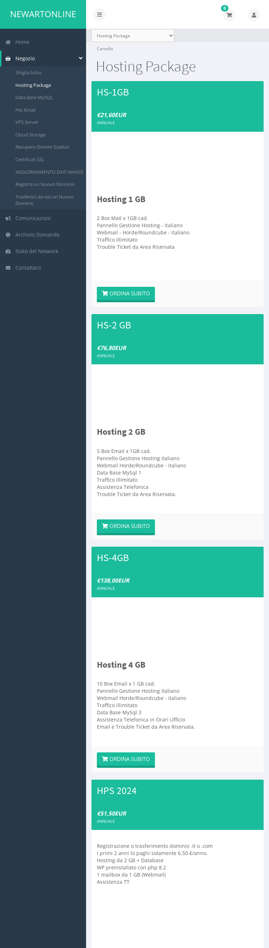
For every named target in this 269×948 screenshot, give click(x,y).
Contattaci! (23, 267)
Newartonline (43, 14)
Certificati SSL (29, 159)
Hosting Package (33, 85)
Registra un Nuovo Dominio (45, 184)
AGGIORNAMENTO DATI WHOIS (49, 172)
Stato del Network (31, 251)
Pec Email (25, 110)
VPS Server (26, 122)
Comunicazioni (28, 218)
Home (17, 41)
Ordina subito (126, 293)
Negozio (20, 58)
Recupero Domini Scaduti (42, 147)
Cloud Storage (30, 134)
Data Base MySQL (34, 97)
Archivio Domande (32, 234)
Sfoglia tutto (28, 72)
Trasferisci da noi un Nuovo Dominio (44, 200)
